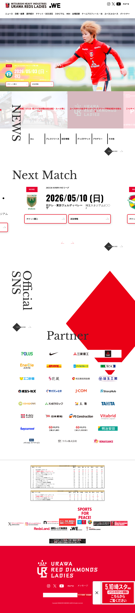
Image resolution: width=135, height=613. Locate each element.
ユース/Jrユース (111, 13)
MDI (68, 13)
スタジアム (59, 13)
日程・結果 (19, 13)
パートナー (125, 13)
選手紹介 (30, 13)
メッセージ (83, 585)
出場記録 (76, 13)
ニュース (9, 13)
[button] (62, 243)
